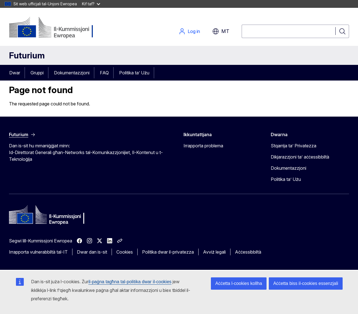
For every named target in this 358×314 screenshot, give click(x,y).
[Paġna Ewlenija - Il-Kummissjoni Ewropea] (54, 28)
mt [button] (220, 31)
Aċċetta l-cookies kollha (238, 283)
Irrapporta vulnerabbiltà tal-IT (38, 252)
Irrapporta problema (203, 145)
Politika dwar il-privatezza (168, 252)
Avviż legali (214, 252)
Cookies (124, 252)
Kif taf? (91, 3)
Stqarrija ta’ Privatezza (293, 145)
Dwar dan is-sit (92, 252)
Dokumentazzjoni (72, 72)
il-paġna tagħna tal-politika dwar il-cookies (129, 281)
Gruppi (37, 72)
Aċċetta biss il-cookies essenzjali (305, 283)
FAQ (104, 72)
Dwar (14, 72)
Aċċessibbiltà (248, 252)
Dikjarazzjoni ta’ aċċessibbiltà (300, 157)
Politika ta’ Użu (134, 72)
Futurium (27, 55)
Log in (189, 31)
